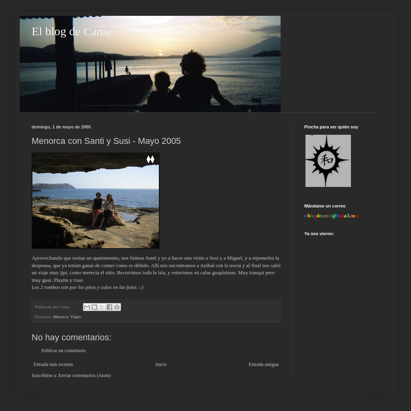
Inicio (160, 364)
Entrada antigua (264, 364)
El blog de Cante (71, 31)
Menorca (60, 316)
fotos (132, 287)
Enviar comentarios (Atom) (84, 375)
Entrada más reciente (54, 364)
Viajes (75, 316)
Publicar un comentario (63, 350)
